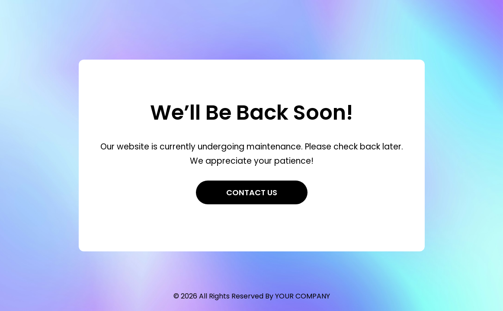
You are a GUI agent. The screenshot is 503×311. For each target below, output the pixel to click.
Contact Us (251, 192)
